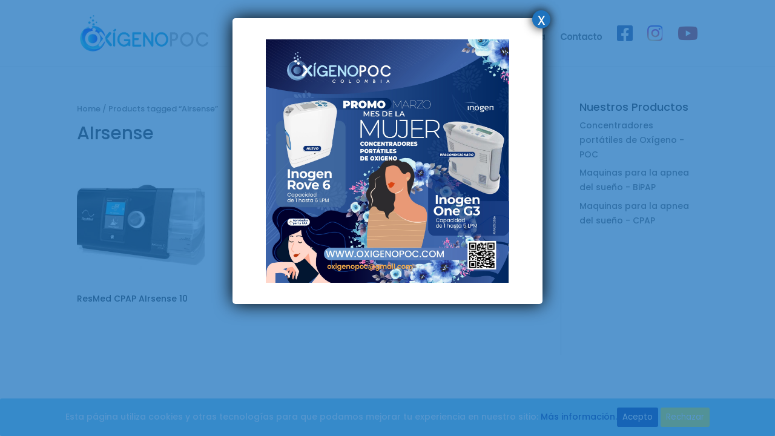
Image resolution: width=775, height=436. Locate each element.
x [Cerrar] (541, 19)
